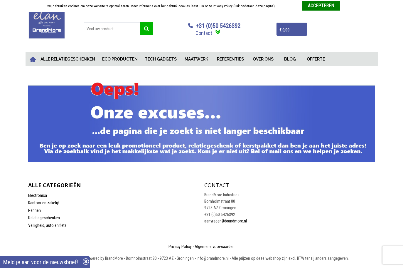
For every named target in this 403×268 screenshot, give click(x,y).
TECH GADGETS (161, 59)
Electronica (37, 195)
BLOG (290, 59)
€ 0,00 (284, 30)
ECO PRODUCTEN (120, 59)
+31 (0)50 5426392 (218, 25)
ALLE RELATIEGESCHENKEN (68, 59)
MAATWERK (196, 59)
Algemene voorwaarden (215, 246)
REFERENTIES (230, 59)
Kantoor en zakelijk (44, 202)
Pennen (34, 210)
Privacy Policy (180, 246)
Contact (203, 33)
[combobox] (112, 28)
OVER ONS (263, 59)
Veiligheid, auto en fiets (47, 225)
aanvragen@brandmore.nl (225, 221)
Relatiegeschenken (44, 217)
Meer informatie (287, 6)
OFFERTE (316, 59)
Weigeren (349, 6)
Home (32, 59)
